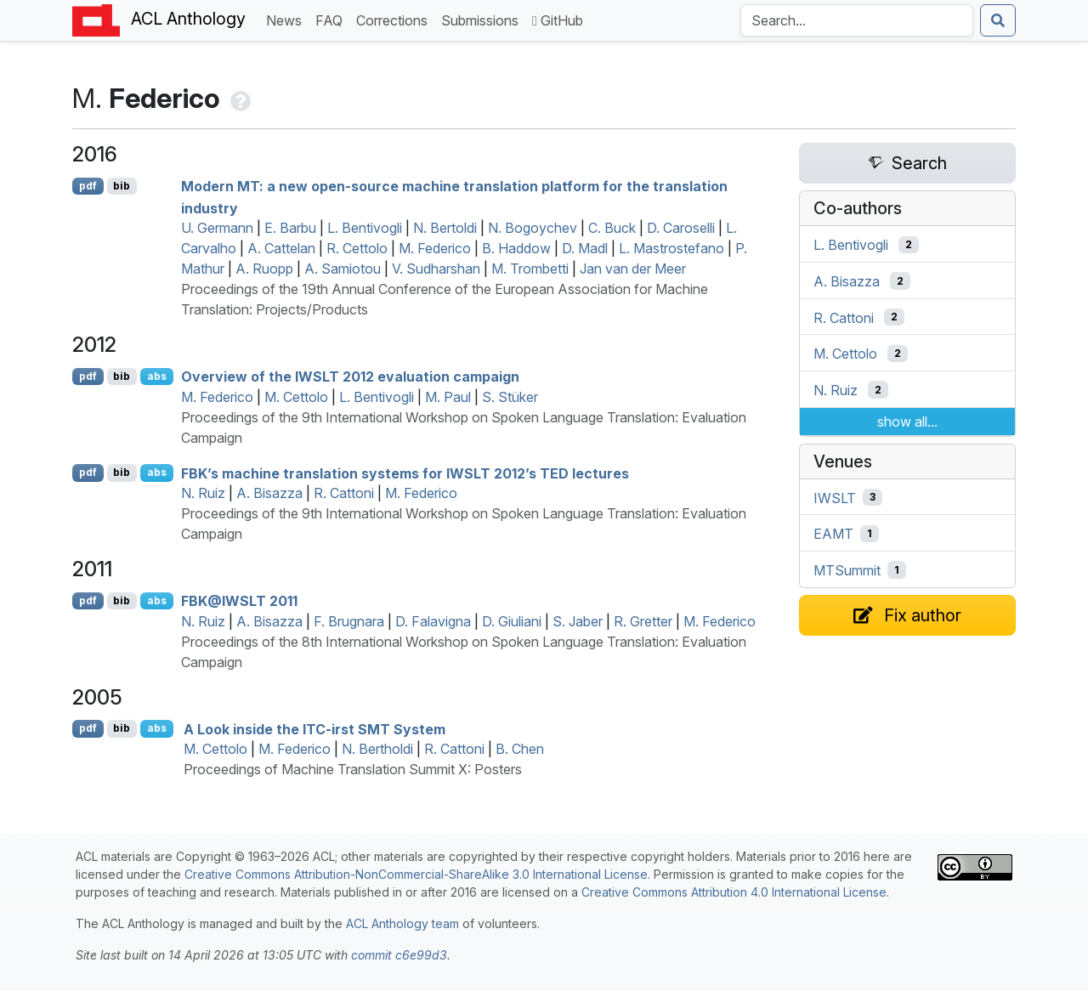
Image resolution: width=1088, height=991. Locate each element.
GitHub (557, 20)
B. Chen (520, 748)
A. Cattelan (281, 248)
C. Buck (612, 227)
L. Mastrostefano (671, 248)
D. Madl (585, 248)
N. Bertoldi (445, 227)
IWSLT (834, 497)
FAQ (332, 19)
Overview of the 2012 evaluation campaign (350, 376)
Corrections (395, 19)
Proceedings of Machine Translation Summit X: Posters (353, 769)
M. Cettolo (296, 396)
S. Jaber (577, 621)
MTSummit (847, 570)
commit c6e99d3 (399, 955)
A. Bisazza (269, 492)
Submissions (483, 19)
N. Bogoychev (532, 227)
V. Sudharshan (436, 268)
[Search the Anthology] (856, 20)
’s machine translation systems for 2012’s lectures (405, 472)
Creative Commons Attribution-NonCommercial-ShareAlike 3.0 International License (416, 874)
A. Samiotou (342, 268)
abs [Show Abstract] (157, 376)
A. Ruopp (264, 268)
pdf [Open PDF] (88, 185)
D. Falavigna (433, 621)
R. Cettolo (357, 248)
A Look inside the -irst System (314, 728)
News (287, 19)
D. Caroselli (681, 227)
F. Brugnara (349, 621)
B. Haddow (516, 248)
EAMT (833, 533)
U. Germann (217, 227)
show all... (907, 421)
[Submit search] (998, 20)
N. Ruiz (203, 492)
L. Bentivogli (364, 227)
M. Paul (448, 396)
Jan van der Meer (633, 268)
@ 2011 (239, 600)
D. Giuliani (511, 621)
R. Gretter (643, 621)
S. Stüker (510, 396)
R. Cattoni (344, 492)
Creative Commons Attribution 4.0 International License (734, 892)
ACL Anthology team (402, 923)
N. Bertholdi (377, 748)
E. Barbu (290, 227)
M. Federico (435, 248)
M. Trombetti (530, 268)
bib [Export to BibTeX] (121, 185)
